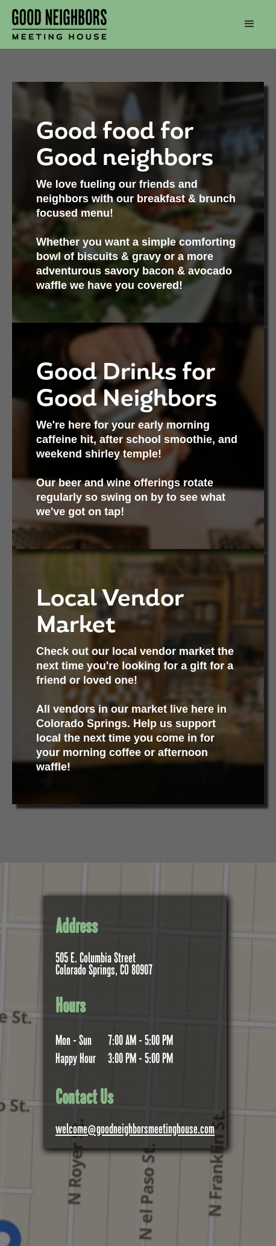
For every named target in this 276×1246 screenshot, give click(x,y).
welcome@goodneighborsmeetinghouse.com (135, 1130)
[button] (249, 24)
